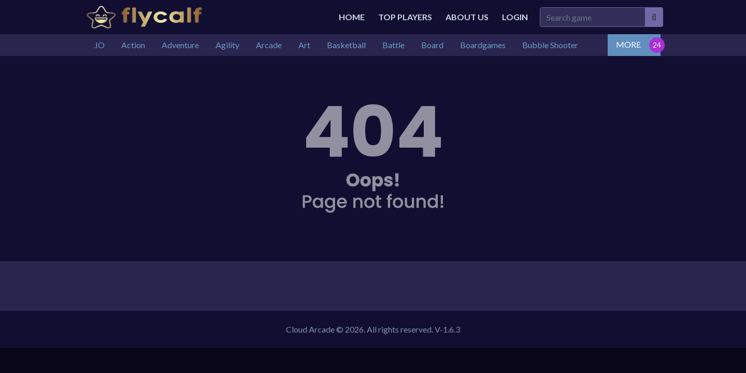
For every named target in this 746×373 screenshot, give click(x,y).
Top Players (405, 17)
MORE (628, 44)
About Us (467, 17)
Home (352, 17)
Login (515, 17)
